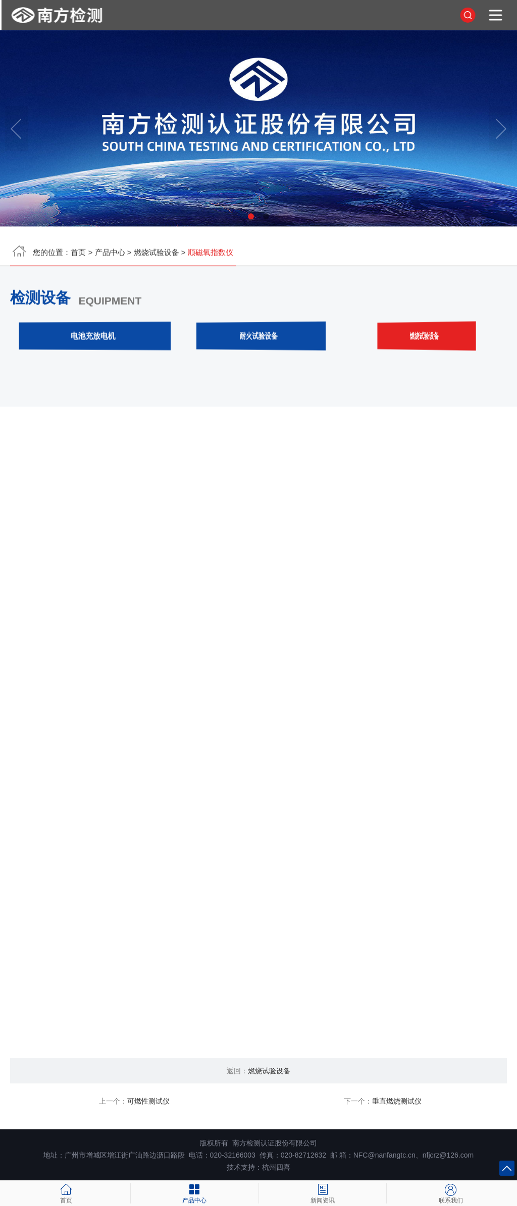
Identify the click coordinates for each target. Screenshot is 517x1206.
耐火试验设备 (259, 337)
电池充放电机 (93, 337)
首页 (78, 254)
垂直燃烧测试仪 (397, 1101)
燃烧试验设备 (156, 254)
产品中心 (110, 254)
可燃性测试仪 (148, 1101)
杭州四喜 (276, 1167)
